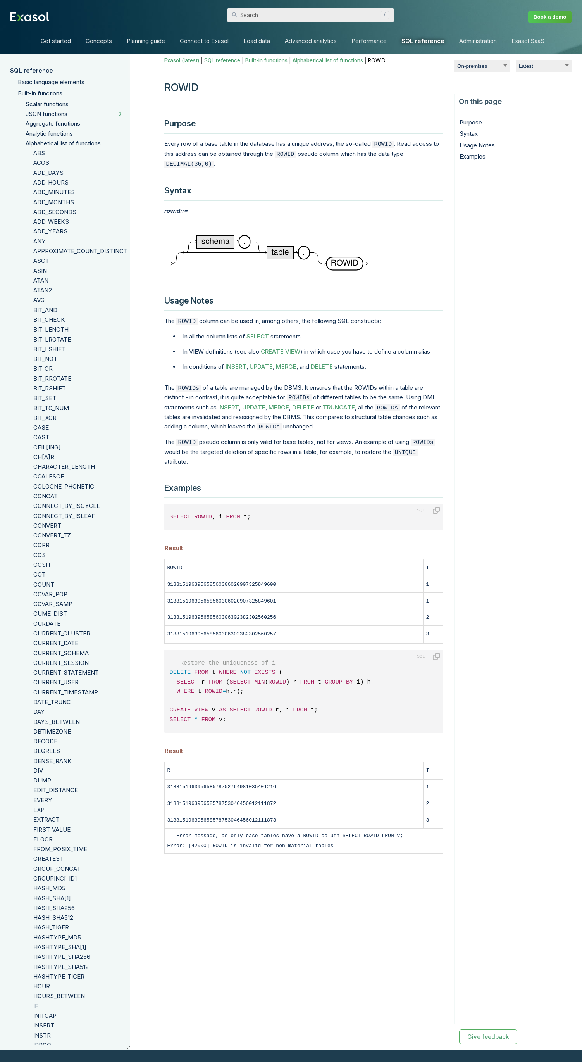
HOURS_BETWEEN (59, 996)
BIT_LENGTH (51, 329)
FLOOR (43, 839)
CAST (41, 437)
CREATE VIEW (280, 348)
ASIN (40, 271)
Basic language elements (51, 82)
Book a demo (550, 17)
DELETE (322, 363)
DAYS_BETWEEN (56, 721)
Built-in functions (40, 93)
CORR (41, 545)
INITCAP (45, 1015)
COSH (41, 564)
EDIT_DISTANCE (55, 790)
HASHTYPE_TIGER (58, 976)
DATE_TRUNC (52, 702)
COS (39, 555)
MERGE (286, 363)
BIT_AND (45, 310)
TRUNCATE (339, 402)
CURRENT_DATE (55, 643)
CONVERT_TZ (52, 535)
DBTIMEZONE (52, 731)
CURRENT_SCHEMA (61, 653)
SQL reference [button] (422, 41)
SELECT (257, 333)
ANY (39, 241)
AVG (39, 300)
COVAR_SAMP (52, 604)
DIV (38, 770)
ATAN (40, 280)
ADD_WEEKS (51, 221)
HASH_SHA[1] (52, 898)
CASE (41, 427)
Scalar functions (47, 104)
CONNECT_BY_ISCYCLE (66, 505)
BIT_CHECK (49, 319)
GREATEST (48, 858)
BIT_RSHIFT (49, 388)
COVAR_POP (50, 594)
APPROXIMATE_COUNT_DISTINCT (80, 251)
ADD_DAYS (48, 172)
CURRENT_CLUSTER (61, 633)
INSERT (43, 1025)
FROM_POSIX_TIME (60, 849)
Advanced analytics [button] (311, 41)
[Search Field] (310, 15)
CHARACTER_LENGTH (64, 466)
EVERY (42, 800)
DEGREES (46, 751)
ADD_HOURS (51, 182)
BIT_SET (44, 398)
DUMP (42, 780)
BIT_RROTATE (52, 378)
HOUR (41, 986)
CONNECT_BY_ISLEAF (64, 516)
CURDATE (46, 623)
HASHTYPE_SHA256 (61, 956)
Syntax (469, 133)
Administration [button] (478, 41)
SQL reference (31, 70)
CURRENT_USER (56, 682)
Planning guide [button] (146, 41)
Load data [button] (256, 41)
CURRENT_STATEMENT (66, 672)
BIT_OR (43, 368)
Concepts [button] (99, 41)
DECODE (45, 741)
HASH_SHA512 (53, 917)
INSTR (42, 1035)
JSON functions (46, 113)
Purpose (471, 122)
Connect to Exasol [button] (204, 41)
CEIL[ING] (47, 447)
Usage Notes (477, 145)
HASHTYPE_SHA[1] (59, 947)
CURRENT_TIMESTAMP (65, 692)
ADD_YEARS (50, 231)
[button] (383, 15)
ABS (39, 153)
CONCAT (45, 496)
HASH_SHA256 (54, 908)
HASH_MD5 (49, 888)
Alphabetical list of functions (63, 143)
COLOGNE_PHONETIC (63, 486)
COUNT (43, 584)
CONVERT (47, 525)
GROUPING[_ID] (55, 878)
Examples (473, 156)
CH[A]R (43, 457)
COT (39, 574)
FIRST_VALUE (52, 829)
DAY (39, 711)
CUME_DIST (50, 613)
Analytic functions (49, 133)
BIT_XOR (45, 417)
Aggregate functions (53, 123)
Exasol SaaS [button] (527, 41)
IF (35, 1006)
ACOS (41, 162)
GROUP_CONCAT (57, 868)
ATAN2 (42, 290)
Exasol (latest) (181, 60)
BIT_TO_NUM (51, 408)
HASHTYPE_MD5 (57, 937)
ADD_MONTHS (53, 202)
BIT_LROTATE (52, 339)
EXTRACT (46, 819)
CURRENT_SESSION (61, 663)
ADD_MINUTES (54, 192)
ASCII (40, 260)
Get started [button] (56, 41)
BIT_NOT (45, 359)
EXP (39, 809)
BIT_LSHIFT (49, 349)
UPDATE (261, 363)
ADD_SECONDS (54, 212)
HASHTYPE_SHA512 (61, 966)
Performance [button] (369, 41)
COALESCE (48, 476)
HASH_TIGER (51, 927)
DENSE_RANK (52, 761)
